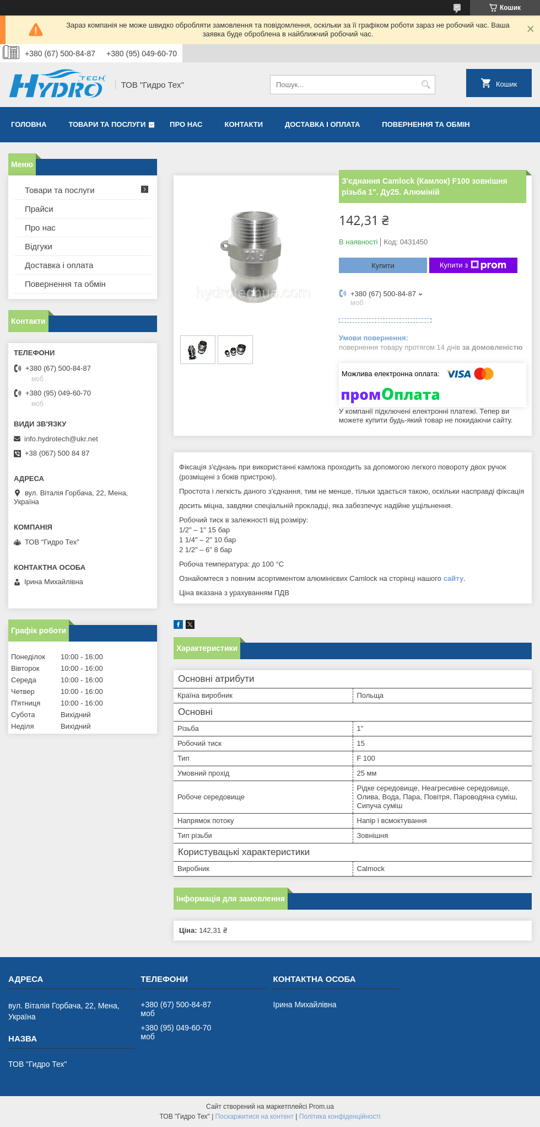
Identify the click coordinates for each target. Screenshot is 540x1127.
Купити (383, 265)
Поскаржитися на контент (254, 1116)
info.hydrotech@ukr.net (61, 439)
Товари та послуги (106, 124)
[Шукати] (425, 84)
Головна (28, 124)
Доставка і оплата (322, 124)
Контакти (244, 124)
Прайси (39, 208)
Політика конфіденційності (340, 1116)
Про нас (186, 124)
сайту (454, 578)
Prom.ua (321, 1106)
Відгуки (38, 246)
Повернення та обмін (425, 124)
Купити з (473, 265)
